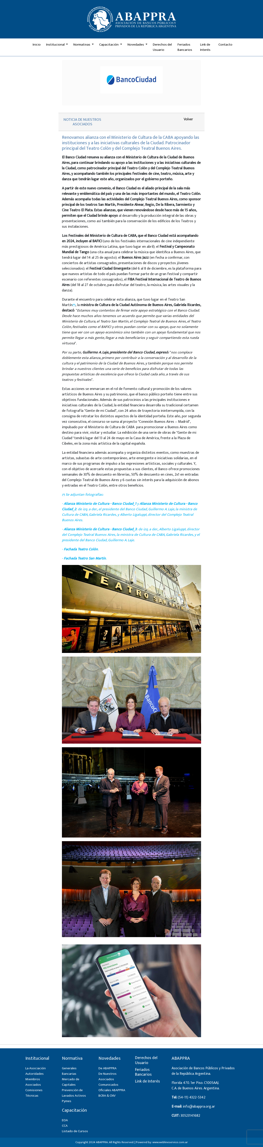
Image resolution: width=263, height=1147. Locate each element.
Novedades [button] (136, 44)
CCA (65, 1126)
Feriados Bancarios (185, 47)
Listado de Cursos (75, 1131)
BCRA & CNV (107, 1095)
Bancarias (69, 1074)
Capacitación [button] (109, 44)
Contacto (225, 44)
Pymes (66, 1101)
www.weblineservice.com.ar (170, 1142)
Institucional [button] (55, 44)
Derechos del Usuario (162, 47)
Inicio (37, 44)
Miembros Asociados (33, 1082)
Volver (188, 119)
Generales (69, 1068)
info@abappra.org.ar (199, 1106)
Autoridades (34, 1074)
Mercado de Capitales (70, 1082)
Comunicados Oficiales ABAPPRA (111, 1087)
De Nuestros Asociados (107, 1076)
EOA (65, 1120)
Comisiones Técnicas (34, 1092)
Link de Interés (205, 47)
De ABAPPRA (107, 1068)
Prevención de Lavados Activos (74, 1092)
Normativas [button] (82, 44)
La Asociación (35, 1068)
